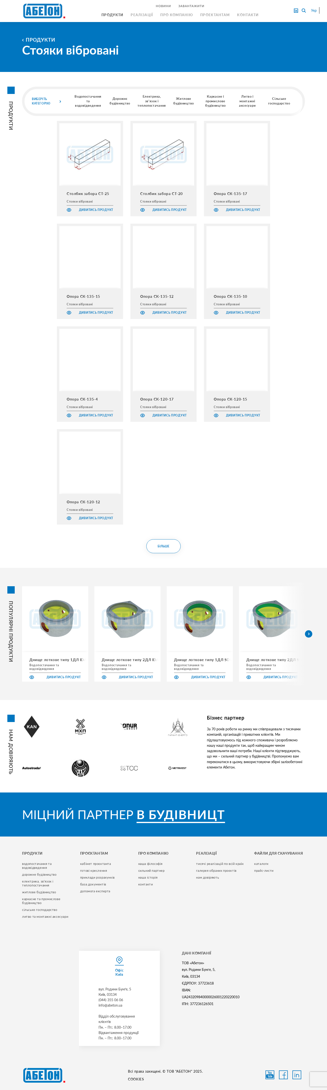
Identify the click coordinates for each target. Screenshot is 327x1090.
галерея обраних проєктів (216, 870)
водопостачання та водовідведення (37, 866)
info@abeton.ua (110, 1005)
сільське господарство (39, 910)
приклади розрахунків (97, 877)
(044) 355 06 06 (111, 1000)
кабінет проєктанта (95, 864)
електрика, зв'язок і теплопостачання (38, 883)
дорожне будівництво (39, 874)
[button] (308, 634)
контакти (145, 884)
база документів (93, 884)
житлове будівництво (39, 892)
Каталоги (261, 864)
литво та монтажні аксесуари (45, 916)
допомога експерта (95, 891)
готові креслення (93, 870)
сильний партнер (151, 870)
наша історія (148, 877)
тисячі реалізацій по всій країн (220, 864)
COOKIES (136, 1079)
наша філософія (150, 864)
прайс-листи (264, 870)
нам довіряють (207, 877)
